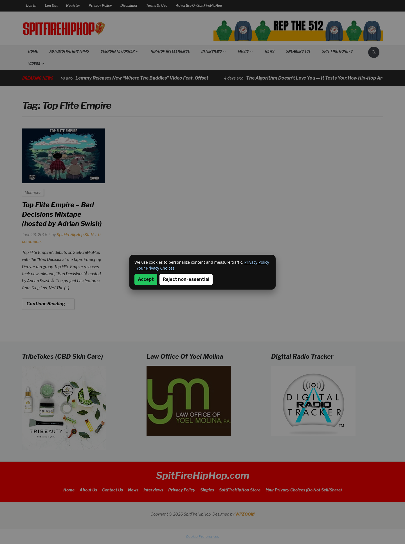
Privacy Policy (256, 262)
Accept (146, 279)
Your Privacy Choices (155, 268)
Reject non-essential (186, 279)
